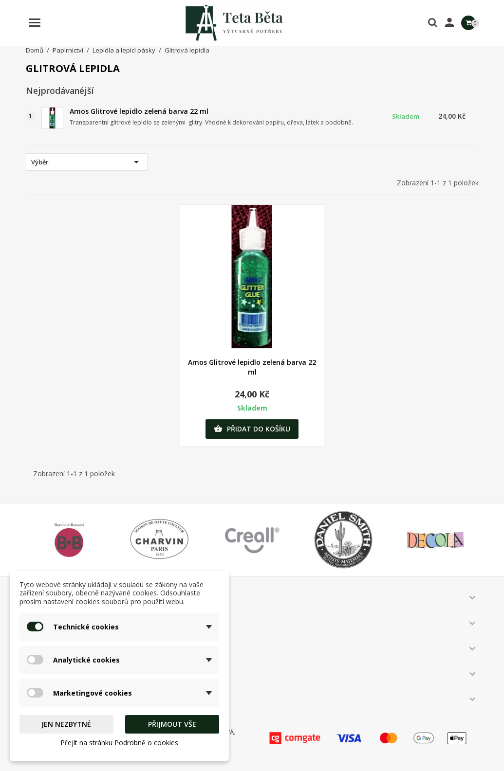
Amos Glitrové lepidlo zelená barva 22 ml (139, 111)
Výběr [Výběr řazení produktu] (86, 162)
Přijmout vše (172, 724)
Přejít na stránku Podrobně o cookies (119, 742)
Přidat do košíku (252, 429)
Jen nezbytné (66, 724)
